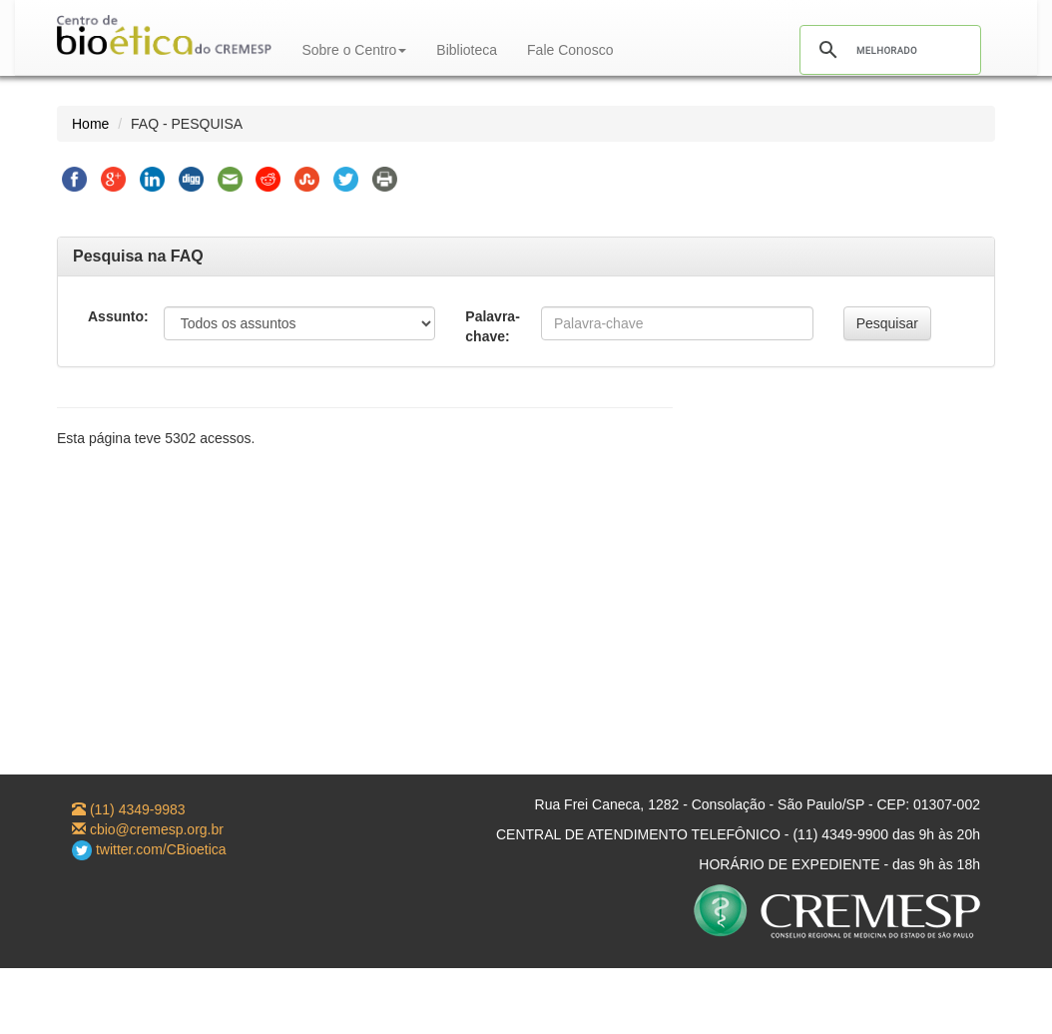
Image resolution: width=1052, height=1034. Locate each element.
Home (90, 124)
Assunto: (118, 316)
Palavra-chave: (492, 326)
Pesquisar (887, 323)
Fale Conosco (570, 50)
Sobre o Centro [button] (353, 50)
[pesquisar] (887, 50)
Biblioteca (466, 50)
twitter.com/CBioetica (149, 849)
